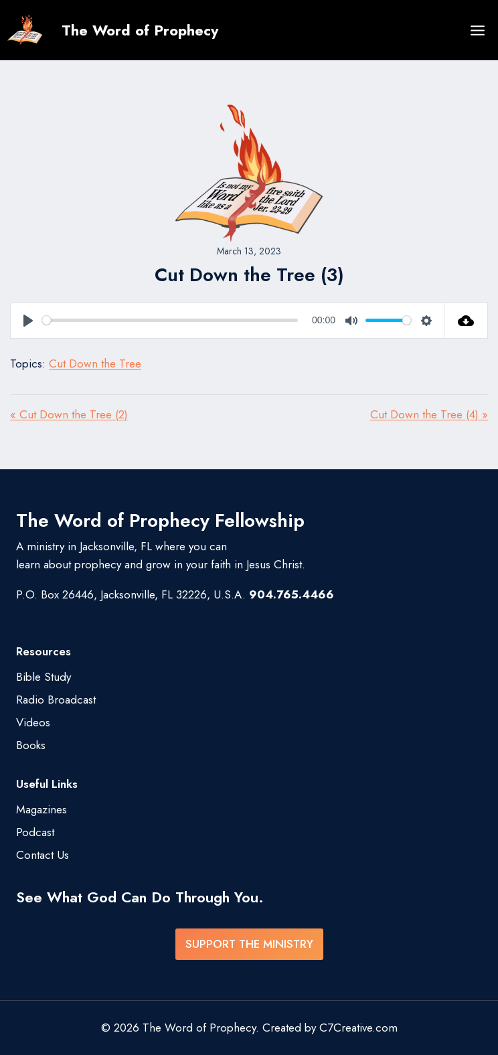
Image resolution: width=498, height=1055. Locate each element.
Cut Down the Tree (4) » (429, 414)
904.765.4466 (291, 594)
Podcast (35, 832)
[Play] (28, 320)
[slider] (170, 320)
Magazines (41, 809)
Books (31, 745)
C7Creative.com (358, 1028)
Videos (33, 722)
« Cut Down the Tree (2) (69, 414)
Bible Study (43, 677)
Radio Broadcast (56, 700)
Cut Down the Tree (95, 363)
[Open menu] (477, 30)
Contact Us (42, 855)
